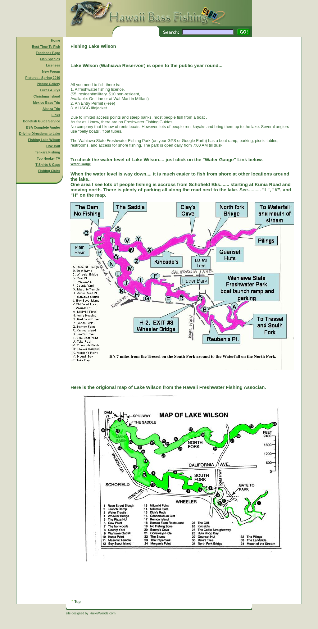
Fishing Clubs (49, 171)
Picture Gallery (48, 84)
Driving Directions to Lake (39, 133)
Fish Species (50, 59)
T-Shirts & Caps (47, 164)
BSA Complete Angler (43, 127)
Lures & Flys (50, 90)
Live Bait (53, 146)
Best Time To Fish (46, 46)
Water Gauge (80, 164)
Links (56, 115)
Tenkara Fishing (47, 152)
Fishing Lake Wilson (44, 140)
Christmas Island (47, 96)
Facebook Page (48, 53)
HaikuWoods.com (103, 613)
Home (55, 40)
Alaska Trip (51, 109)
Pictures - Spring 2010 (42, 78)
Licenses (53, 65)
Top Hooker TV (48, 158)
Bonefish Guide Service (41, 121)
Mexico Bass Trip (46, 102)
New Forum (51, 71)
